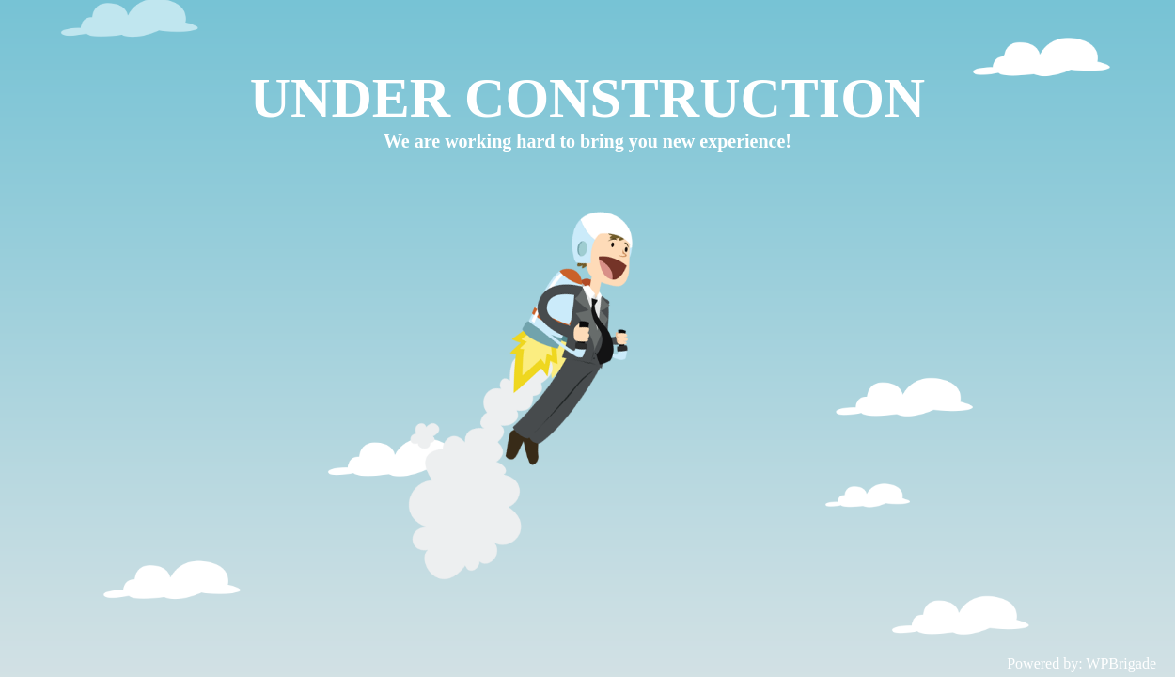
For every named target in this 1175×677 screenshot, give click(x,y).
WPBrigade (1121, 663)
